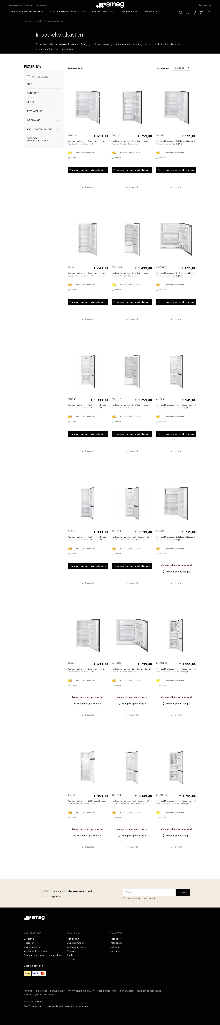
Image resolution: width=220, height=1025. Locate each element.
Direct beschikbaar (41, 77)
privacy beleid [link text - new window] (148, 898)
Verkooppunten (15, 5)
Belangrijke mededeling (149, 991)
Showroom (29, 5)
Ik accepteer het (140, 898)
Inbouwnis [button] (33, 120)
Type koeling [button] (34, 111)
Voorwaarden (126, 991)
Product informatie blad (85, 153)
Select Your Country (32, 1001)
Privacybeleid (57, 991)
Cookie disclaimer (106, 991)
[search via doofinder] (180, 12)
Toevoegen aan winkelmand (87, 170)
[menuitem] (27, 11)
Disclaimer (41, 991)
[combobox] (181, 68)
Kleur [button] (30, 102)
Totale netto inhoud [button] (39, 129)
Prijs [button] (29, 84)
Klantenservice (204, 5)
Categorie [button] (33, 93)
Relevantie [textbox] (178, 67)
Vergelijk (74, 157)
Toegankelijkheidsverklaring (39, 995)
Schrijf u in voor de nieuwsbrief (66, 891)
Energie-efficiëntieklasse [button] (37, 139)
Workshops (41, 5)
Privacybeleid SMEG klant (81, 991)
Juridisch (28, 991)
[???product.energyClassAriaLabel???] (70, 152)
